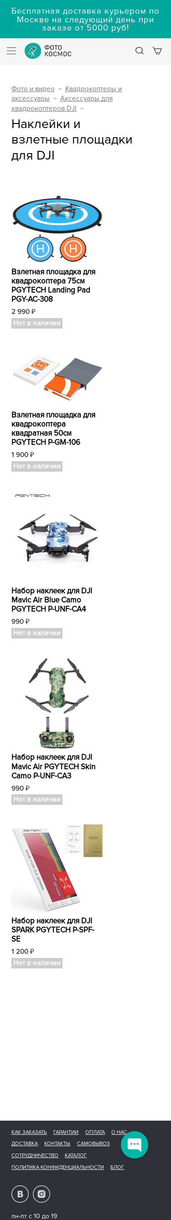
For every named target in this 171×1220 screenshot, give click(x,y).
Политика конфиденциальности (57, 1167)
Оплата (95, 1132)
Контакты (57, 1144)
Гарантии (65, 1132)
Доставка (24, 1144)
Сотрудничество (34, 1155)
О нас (119, 1132)
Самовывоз (93, 1144)
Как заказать (29, 1132)
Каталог (76, 1155)
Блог (117, 1167)
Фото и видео (33, 89)
